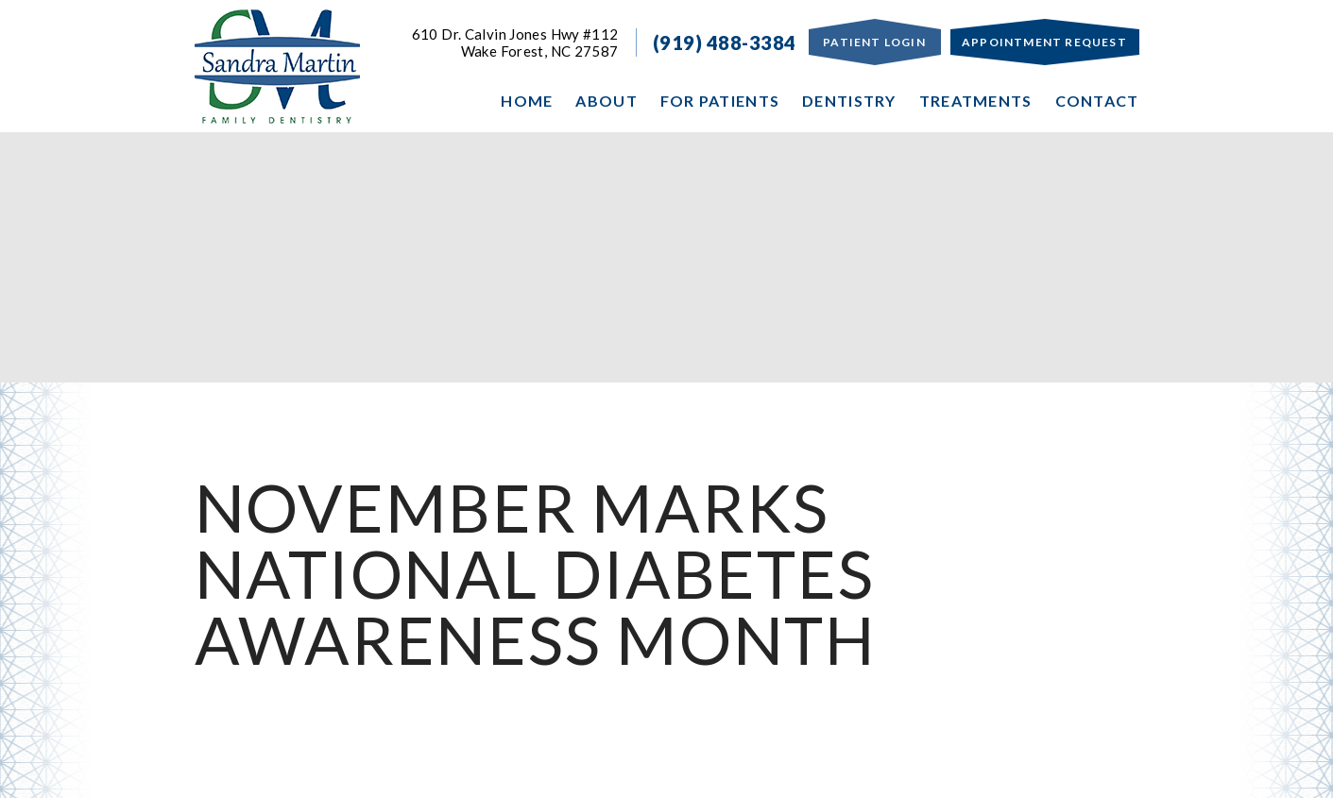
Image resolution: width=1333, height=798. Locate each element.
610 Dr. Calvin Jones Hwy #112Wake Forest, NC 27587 (515, 42)
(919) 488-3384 (724, 42)
